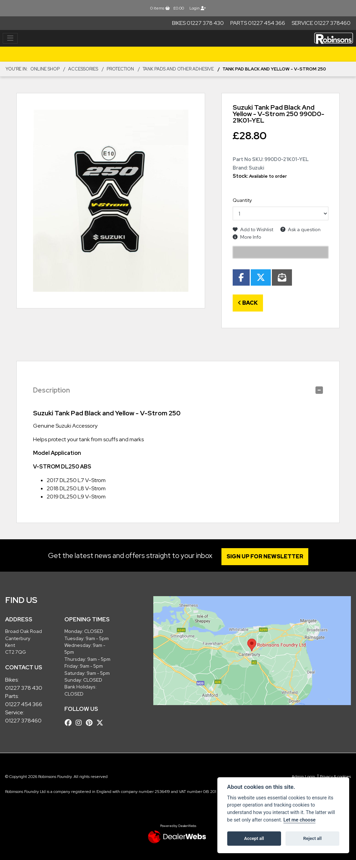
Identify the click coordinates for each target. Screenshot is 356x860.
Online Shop (45, 69)
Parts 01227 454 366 (257, 23)
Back (248, 302)
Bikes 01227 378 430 (198, 23)
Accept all (254, 838)
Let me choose (299, 820)
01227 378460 (23, 720)
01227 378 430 (23, 687)
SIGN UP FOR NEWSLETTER (265, 556)
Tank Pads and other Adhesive (178, 69)
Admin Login (303, 776)
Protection (120, 69)
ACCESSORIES (83, 69)
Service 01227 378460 (321, 23)
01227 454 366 (23, 704)
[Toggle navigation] (10, 38)
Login (197, 8)
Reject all (312, 838)
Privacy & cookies (335, 776)
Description (51, 390)
